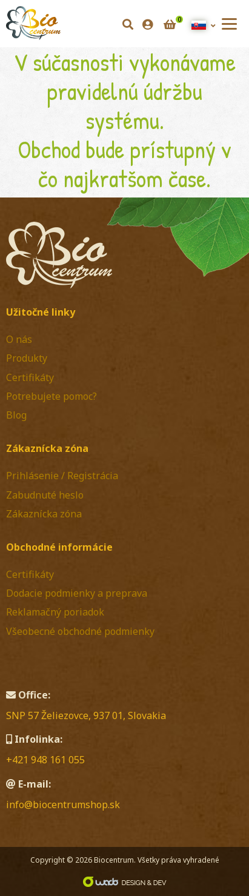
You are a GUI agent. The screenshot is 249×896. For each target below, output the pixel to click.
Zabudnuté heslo (45, 495)
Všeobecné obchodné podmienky (80, 631)
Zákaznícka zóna (44, 513)
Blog (16, 415)
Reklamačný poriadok (55, 612)
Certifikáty (30, 377)
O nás (19, 339)
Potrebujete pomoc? (51, 396)
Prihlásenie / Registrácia (62, 475)
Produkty (26, 358)
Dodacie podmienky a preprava (76, 593)
